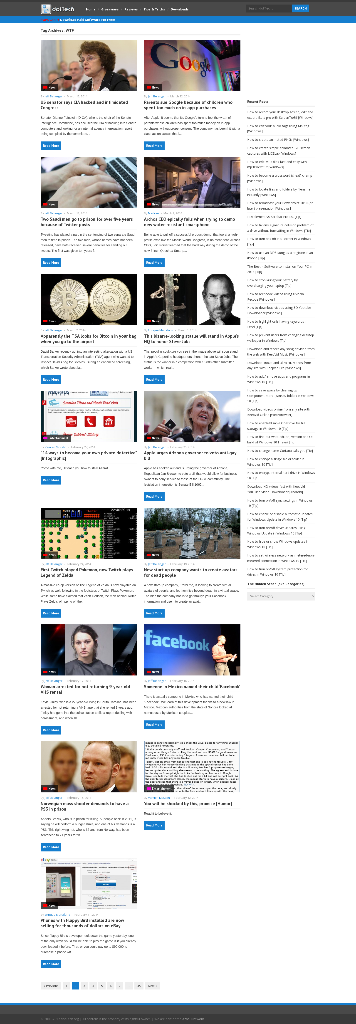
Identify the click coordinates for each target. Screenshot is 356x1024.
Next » (152, 986)
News (52, 87)
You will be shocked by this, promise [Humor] (188, 803)
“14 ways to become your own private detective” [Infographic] (89, 455)
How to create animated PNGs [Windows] (278, 139)
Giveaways (110, 9)
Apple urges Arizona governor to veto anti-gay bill (190, 455)
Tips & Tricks (154, 9)
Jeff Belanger (53, 96)
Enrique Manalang (160, 330)
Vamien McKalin (56, 447)
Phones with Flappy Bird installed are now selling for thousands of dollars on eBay (82, 923)
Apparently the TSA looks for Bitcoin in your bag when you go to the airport (88, 338)
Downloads (180, 9)
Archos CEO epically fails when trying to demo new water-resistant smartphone (189, 222)
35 (139, 986)
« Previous (51, 986)
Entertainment (58, 438)
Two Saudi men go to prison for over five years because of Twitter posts (87, 222)
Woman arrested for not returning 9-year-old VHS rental (85, 689)
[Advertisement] (281, 62)
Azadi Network (193, 1019)
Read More (51, 145)
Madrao (153, 213)
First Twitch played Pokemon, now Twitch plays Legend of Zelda (87, 572)
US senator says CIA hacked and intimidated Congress (84, 105)
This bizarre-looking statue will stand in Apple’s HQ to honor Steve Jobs (191, 338)
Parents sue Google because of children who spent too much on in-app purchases (188, 105)
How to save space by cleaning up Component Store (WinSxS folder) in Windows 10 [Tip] (280, 395)
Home (91, 9)
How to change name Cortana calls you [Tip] (280, 450)
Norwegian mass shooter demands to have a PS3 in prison (85, 806)
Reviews (131, 9)
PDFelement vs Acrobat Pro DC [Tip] (274, 217)
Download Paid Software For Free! (87, 19)
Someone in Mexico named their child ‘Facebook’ (192, 687)
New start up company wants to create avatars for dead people (190, 572)
